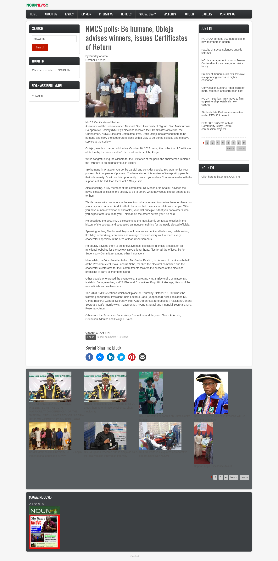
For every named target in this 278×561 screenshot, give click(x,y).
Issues (69, 14)
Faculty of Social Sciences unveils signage (222, 51)
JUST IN (104, 332)
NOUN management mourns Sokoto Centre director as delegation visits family (223, 63)
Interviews (106, 14)
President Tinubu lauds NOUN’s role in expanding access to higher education (223, 77)
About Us (51, 14)
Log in (39, 95)
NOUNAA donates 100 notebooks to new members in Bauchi (223, 40)
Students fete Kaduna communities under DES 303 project (222, 114)
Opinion (86, 14)
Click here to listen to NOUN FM (51, 70)
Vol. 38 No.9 (36, 504)
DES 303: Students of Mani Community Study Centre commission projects (218, 126)
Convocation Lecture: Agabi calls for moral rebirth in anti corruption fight (223, 89)
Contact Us (227, 14)
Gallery (207, 14)
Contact (135, 556)
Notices (126, 14)
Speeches (170, 14)
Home (33, 14)
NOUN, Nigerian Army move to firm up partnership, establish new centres (223, 101)
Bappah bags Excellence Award (213, 466)
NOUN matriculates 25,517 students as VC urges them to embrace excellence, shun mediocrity (109, 407)
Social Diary (147, 14)
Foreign (189, 14)
